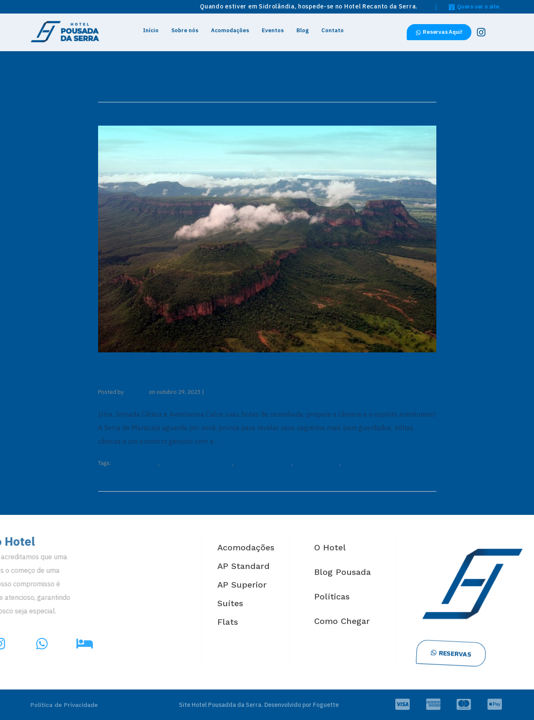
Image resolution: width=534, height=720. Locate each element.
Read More (239, 441)
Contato (332, 28)
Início (151, 28)
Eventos (273, 28)
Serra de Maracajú (317, 463)
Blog (302, 28)
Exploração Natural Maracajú (196, 463)
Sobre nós (184, 28)
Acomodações (230, 28)
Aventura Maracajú (135, 463)
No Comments (223, 392)
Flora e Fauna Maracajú (263, 463)
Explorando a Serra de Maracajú (216, 370)
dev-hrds (136, 392)
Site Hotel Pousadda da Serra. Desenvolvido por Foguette (259, 705)
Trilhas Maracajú (362, 463)
